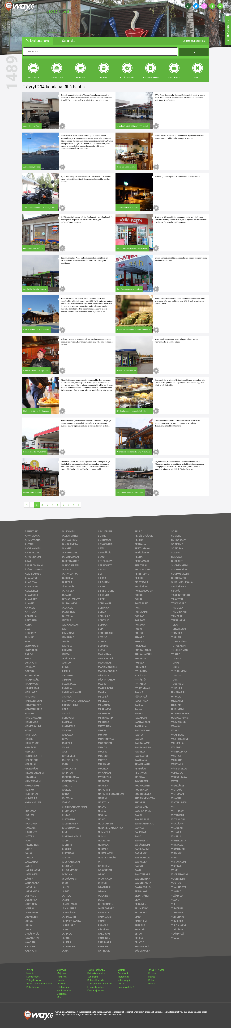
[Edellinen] (31, 505)
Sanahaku (92, 976)
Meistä (30, 973)
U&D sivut (58, 11)
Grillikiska (62, 993)
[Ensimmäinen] (27, 505)
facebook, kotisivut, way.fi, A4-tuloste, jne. (58, 32)
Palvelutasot (32, 987)
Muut (59, 997)
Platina (151, 983)
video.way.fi (124, 980)
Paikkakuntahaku (96, 973)
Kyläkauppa (63, 987)
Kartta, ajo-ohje (95, 990)
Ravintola (62, 976)
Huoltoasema (64, 990)
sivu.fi (121, 983)
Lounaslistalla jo (95, 987)
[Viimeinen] (78, 505)
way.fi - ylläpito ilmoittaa (39, 983)
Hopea (151, 976)
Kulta (151, 980)
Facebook (123, 973)
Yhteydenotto (33, 980)
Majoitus (61, 973)
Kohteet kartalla (95, 980)
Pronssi (152, 973)
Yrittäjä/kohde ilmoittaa (99, 983)
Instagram (123, 976)
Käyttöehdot (32, 976)
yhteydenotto (227, 30)
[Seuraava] (73, 505)
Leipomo (61, 983)
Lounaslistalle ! (126, 987)
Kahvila (60, 980)
